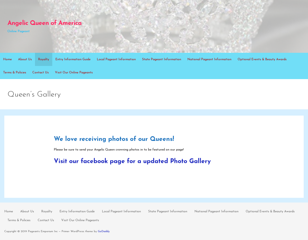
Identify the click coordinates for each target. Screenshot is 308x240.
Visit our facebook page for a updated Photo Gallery (132, 161)
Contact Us (40, 72)
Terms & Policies (14, 72)
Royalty (43, 59)
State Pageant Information (161, 59)
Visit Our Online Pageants (74, 72)
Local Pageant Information (116, 59)
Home (7, 59)
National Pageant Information (209, 59)
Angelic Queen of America (44, 23)
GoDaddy (104, 231)
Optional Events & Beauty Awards (262, 59)
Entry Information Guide (73, 59)
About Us (25, 59)
